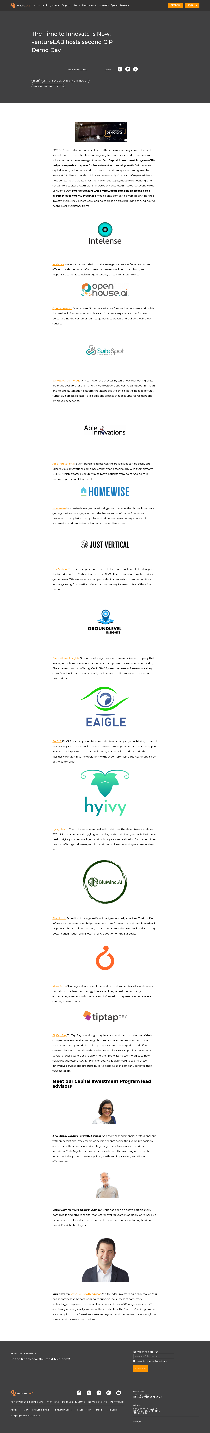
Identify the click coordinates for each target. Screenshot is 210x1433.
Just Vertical (59, 569)
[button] (39, 5)
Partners (53, 1402)
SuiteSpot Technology (66, 380)
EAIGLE (57, 741)
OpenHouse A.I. (62, 308)
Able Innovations (63, 463)
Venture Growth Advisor (86, 1294)
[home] (22, 5)
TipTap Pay (59, 1035)
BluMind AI (59, 918)
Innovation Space (108, 5)
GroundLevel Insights (65, 658)
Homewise (59, 508)
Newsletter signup (146, 1352)
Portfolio (117, 1402)
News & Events (97, 1402)
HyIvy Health (60, 829)
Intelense (58, 264)
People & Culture (73, 1402)
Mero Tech (59, 986)
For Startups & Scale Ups (27, 1402)
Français (137, 1421)
